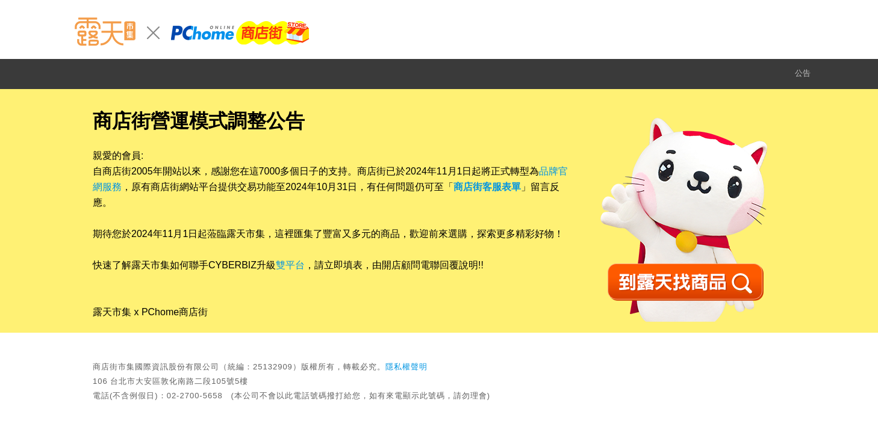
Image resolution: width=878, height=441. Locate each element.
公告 (803, 73)
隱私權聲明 (406, 366)
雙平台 (290, 265)
